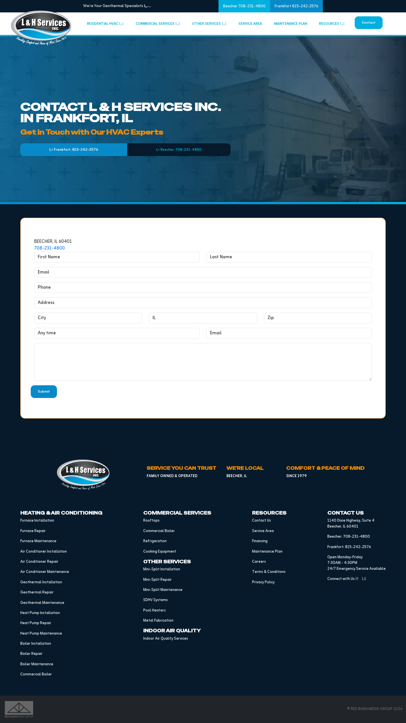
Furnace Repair (33, 531)
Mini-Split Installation (161, 569)
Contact (369, 23)
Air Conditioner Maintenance (44, 572)
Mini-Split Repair (157, 580)
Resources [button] (332, 24)
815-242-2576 (358, 547)
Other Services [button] (209, 24)
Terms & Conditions (269, 572)
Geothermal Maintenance (42, 603)
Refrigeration (155, 541)
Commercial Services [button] (158, 24)
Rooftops (151, 520)
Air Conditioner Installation (43, 551)
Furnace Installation (37, 520)
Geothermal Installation (41, 582)
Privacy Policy (263, 582)
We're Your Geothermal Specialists (117, 6)
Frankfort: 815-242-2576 (74, 150)
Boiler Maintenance (36, 664)
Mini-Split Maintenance (162, 590)
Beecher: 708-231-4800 (178, 150)
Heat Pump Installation (40, 613)
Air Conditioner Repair (39, 562)
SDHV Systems (155, 600)
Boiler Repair (31, 654)
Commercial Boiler (36, 674)
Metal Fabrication (158, 620)
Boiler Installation (35, 643)
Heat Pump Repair (35, 623)
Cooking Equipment (159, 551)
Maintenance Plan (290, 24)
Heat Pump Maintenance (41, 633)
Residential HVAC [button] (105, 24)
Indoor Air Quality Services (165, 638)
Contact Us (261, 520)
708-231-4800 (49, 248)
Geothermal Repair (37, 592)
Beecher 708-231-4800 (244, 6)
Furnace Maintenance (38, 541)
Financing (260, 541)
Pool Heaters (154, 610)
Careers (259, 562)
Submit (44, 392)
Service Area (250, 24)
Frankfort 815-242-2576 (296, 6)
